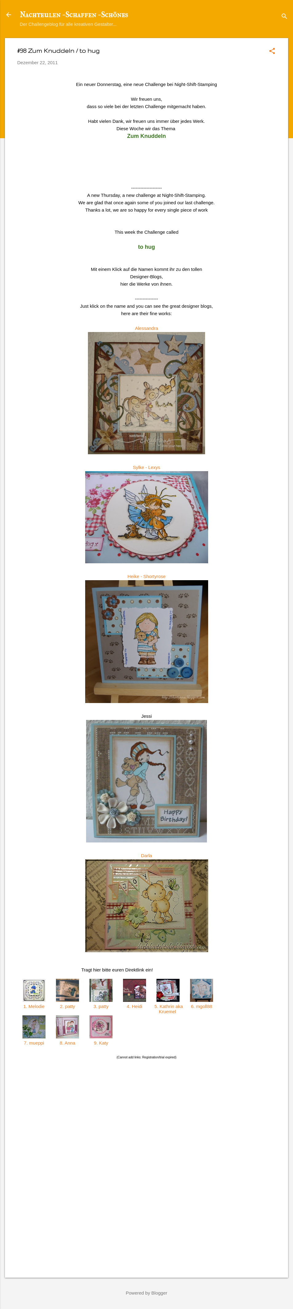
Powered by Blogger (146, 1292)
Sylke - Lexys (146, 467)
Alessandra (146, 328)
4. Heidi (134, 1006)
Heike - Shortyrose (146, 576)
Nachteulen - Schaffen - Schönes (74, 14)
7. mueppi (33, 1042)
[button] (272, 51)
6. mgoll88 (202, 1006)
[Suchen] (284, 16)
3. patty (101, 1006)
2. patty (68, 1006)
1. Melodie (34, 1006)
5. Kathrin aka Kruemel (168, 1009)
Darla (146, 855)
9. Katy (101, 1042)
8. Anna (67, 1042)
